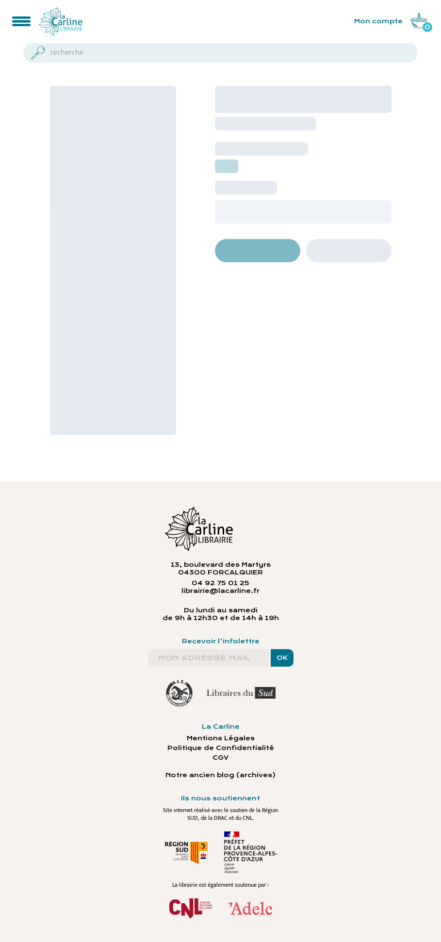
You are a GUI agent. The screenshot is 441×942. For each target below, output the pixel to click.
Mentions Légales (221, 738)
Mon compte (378, 21)
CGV (220, 758)
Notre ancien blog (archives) (220, 775)
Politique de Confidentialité (220, 748)
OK (282, 658)
